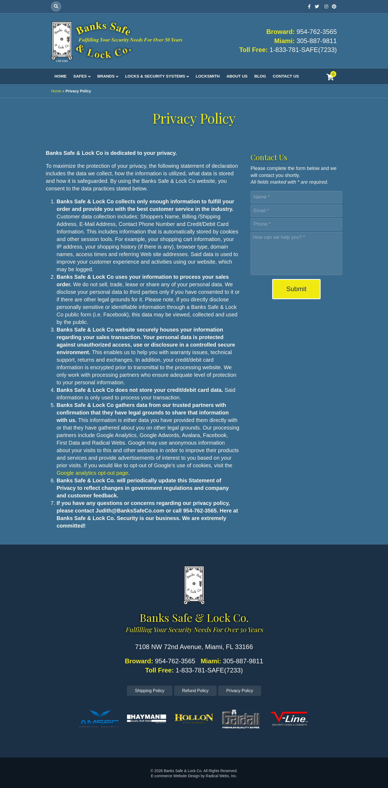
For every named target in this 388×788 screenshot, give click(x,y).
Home (60, 76)
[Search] (56, 6)
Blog (260, 76)
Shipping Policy (149, 690)
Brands (106, 76)
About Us (236, 76)
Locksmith (208, 76)
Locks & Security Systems (155, 76)
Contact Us (286, 76)
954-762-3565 (317, 31)
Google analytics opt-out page (92, 473)
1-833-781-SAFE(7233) (303, 49)
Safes (80, 76)
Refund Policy (195, 690)
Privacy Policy (239, 690)
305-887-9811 (317, 40)
